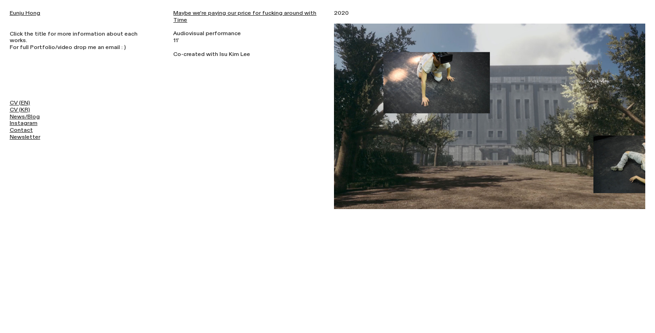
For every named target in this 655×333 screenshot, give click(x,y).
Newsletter (25, 137)
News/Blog (25, 116)
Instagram (24, 123)
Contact (21, 130)
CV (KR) (20, 109)
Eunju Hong (25, 13)
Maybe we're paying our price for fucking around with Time (244, 16)
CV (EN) (20, 102)
